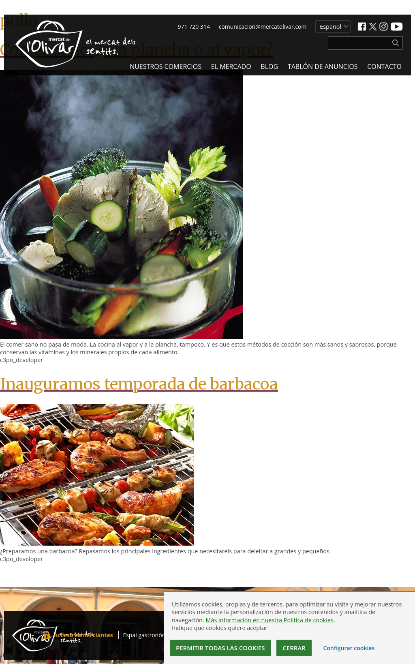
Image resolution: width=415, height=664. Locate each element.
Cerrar (294, 648)
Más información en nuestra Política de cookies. (270, 620)
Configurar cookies (349, 648)
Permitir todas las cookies (220, 648)
